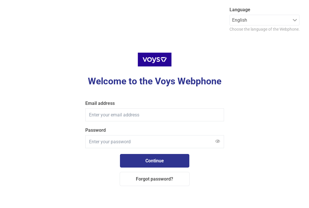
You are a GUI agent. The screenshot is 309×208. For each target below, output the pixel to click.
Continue (154, 161)
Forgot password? (154, 179)
